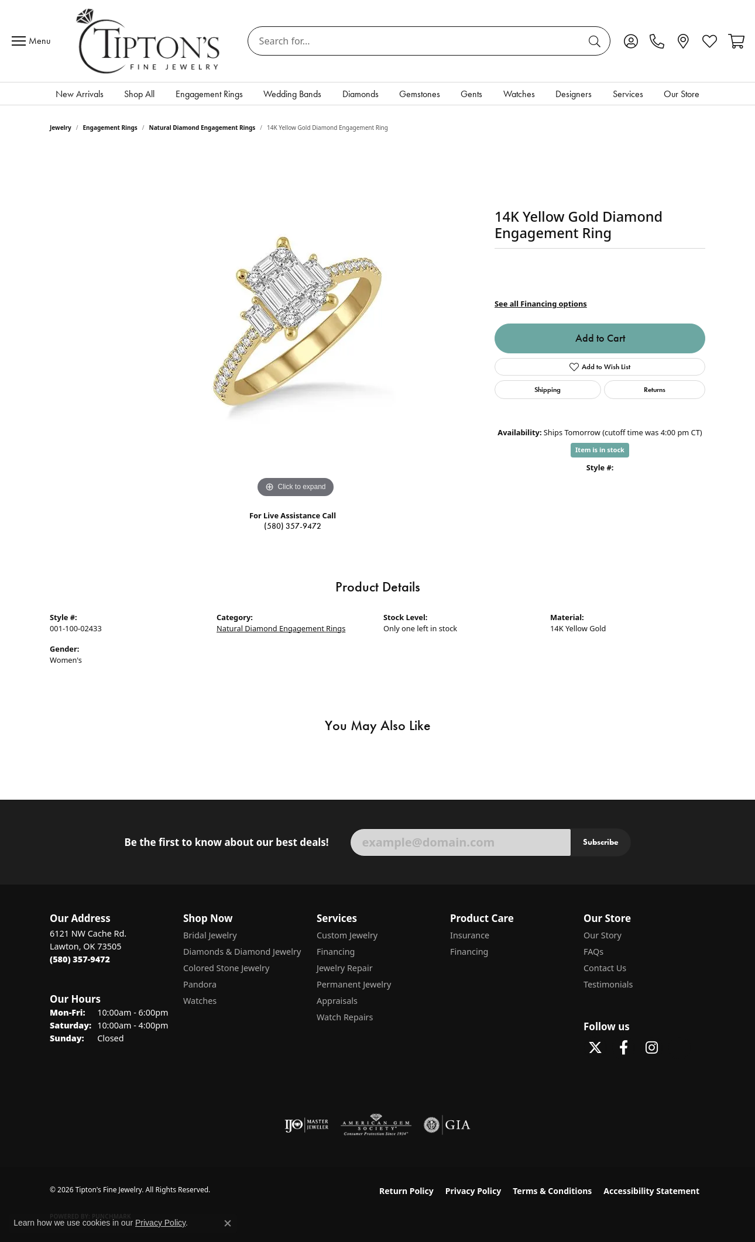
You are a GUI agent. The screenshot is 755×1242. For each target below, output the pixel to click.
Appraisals (337, 1000)
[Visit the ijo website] (306, 1125)
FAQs (593, 951)
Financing (336, 951)
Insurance (469, 935)
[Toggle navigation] (34, 41)
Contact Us (605, 967)
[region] (295, 325)
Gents (471, 93)
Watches (519, 93)
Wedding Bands (292, 93)
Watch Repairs (345, 1017)
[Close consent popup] (227, 1223)
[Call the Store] (80, 959)
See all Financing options (541, 303)
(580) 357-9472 (292, 526)
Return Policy (406, 1190)
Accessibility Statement (651, 1190)
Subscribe (601, 842)
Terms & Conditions (552, 1190)
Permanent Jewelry (354, 984)
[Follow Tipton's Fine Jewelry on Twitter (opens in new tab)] (595, 1047)
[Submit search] (596, 41)
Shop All (139, 93)
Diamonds (360, 93)
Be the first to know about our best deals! (226, 842)
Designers (573, 93)
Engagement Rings (209, 93)
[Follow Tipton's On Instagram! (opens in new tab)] (651, 1047)
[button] (630, 41)
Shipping (547, 389)
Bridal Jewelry (210, 935)
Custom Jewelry (347, 935)
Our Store (681, 93)
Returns (654, 389)
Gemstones (419, 93)
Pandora (200, 984)
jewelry (60, 127)
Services (628, 93)
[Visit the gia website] (447, 1125)
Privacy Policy (473, 1190)
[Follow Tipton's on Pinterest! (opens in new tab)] (679, 1047)
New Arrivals (80, 93)
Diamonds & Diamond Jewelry (242, 951)
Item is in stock (599, 449)
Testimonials (608, 984)
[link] (657, 41)
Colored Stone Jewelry (226, 967)
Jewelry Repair (345, 967)
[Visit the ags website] (376, 1125)
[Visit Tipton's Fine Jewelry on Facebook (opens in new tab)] (623, 1047)
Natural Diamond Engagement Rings (202, 127)
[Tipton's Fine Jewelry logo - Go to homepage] (149, 41)
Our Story (603, 935)
